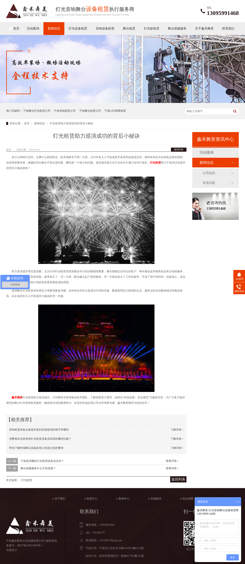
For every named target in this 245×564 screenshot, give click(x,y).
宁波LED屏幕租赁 (115, 110)
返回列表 (178, 149)
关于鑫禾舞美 (204, 28)
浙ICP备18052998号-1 (29, 545)
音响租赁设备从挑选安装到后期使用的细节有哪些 (39, 429)
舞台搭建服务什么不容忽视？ (38, 468)
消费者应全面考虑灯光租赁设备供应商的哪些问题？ (40, 438)
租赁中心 (92, 498)
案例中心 (124, 498)
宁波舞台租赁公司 (90, 110)
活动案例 (33, 28)
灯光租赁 (26, 480)
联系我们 (228, 28)
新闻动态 (54, 28)
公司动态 (209, 173)
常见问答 (209, 183)
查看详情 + (172, 461)
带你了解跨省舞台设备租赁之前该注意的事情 (36, 447)
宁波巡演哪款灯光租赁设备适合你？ (42, 461)
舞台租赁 (129, 28)
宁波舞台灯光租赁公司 (36, 110)
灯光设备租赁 (78, 28)
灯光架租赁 (151, 28)
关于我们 (60, 498)
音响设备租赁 (105, 28)
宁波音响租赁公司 (65, 110)
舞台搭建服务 (177, 28)
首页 (16, 28)
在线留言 (156, 498)
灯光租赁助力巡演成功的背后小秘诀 (71, 123)
